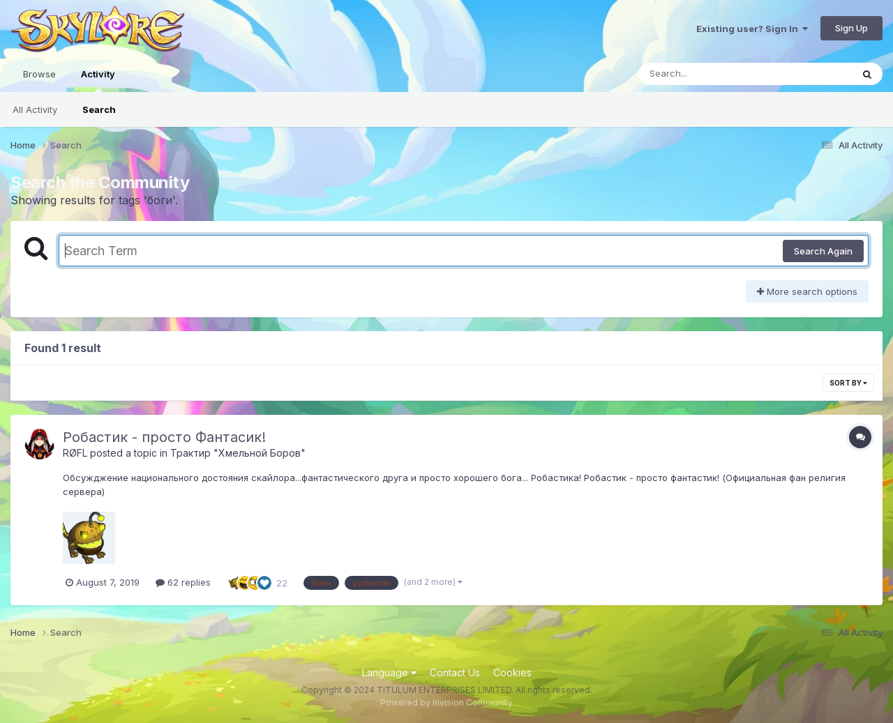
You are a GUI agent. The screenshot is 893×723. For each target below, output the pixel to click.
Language (389, 672)
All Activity (35, 109)
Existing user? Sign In (752, 28)
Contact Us (455, 672)
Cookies (512, 672)
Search (99, 109)
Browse (39, 73)
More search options (807, 291)
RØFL (75, 453)
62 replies (183, 582)
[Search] (707, 74)
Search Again (823, 251)
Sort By (848, 383)
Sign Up (851, 27)
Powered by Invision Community (446, 702)
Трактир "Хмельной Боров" (238, 453)
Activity (98, 80)
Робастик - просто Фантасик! (164, 437)
